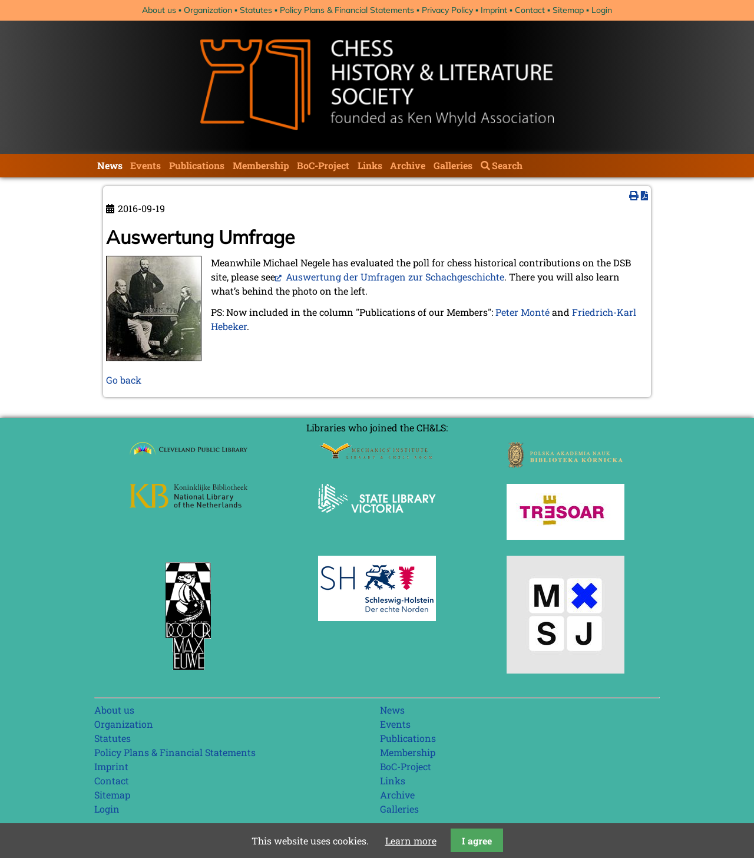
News (110, 165)
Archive (407, 165)
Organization (208, 10)
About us (159, 10)
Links (370, 165)
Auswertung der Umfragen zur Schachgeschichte (393, 276)
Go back (123, 380)
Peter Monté (522, 312)
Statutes (256, 10)
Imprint (494, 10)
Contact (530, 10)
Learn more (410, 840)
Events (145, 165)
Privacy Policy (447, 10)
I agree (477, 840)
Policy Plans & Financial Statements (347, 10)
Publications (196, 165)
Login (601, 10)
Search (507, 165)
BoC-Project (323, 165)
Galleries (453, 165)
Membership (261, 165)
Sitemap (568, 10)
